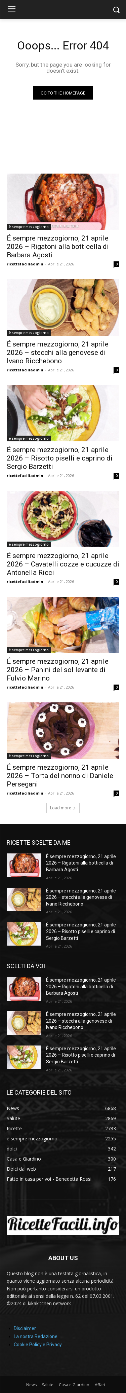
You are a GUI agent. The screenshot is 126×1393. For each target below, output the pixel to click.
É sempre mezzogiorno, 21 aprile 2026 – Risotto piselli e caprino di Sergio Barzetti (60, 458)
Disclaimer (25, 1328)
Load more (63, 808)
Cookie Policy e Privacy (38, 1344)
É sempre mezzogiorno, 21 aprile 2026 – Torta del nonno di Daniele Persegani (60, 775)
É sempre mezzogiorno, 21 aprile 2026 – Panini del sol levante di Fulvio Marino (58, 669)
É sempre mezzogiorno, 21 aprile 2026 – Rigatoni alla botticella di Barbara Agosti (58, 246)
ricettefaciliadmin (25, 263)
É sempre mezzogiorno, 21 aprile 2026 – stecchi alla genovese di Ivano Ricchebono (58, 352)
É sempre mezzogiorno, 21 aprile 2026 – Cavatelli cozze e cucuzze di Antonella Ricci (63, 564)
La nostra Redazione (35, 1336)
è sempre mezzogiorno (29, 226)
